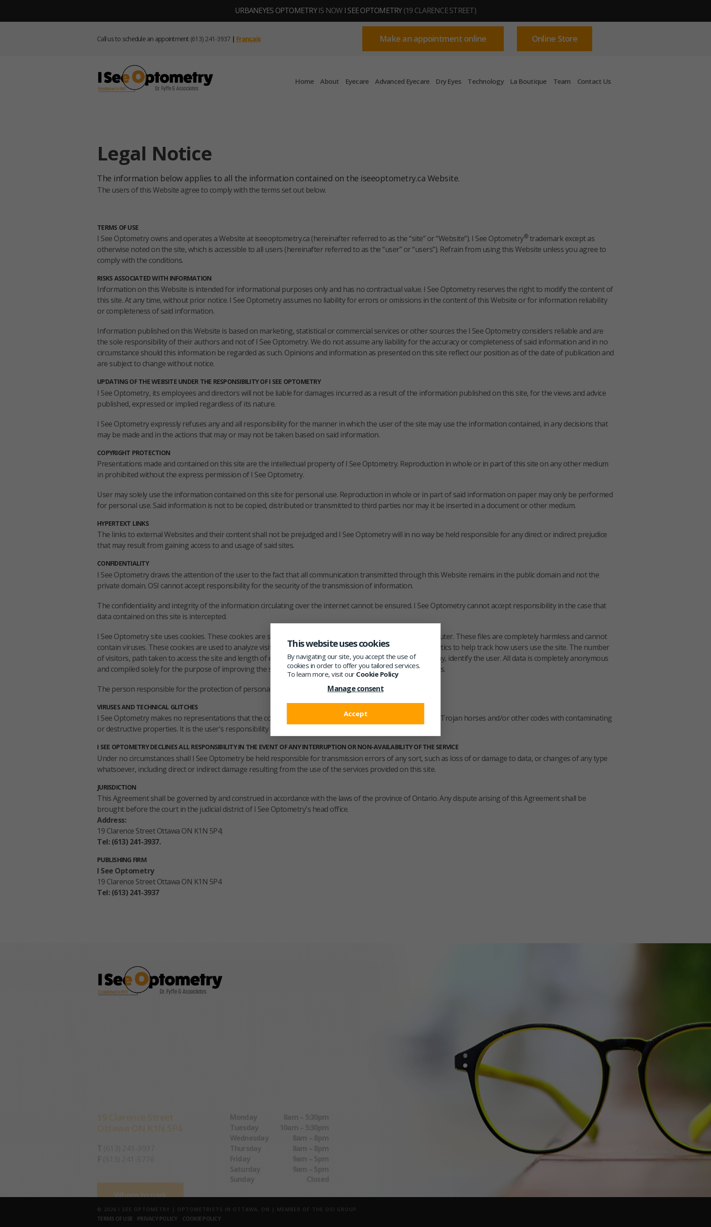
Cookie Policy (377, 674)
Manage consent (355, 689)
